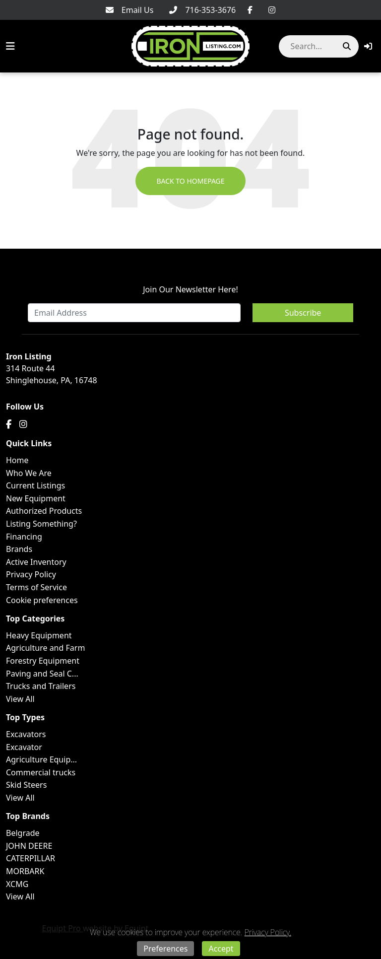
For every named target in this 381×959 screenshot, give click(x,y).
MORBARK (25, 871)
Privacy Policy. (268, 932)
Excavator (24, 747)
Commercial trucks (40, 772)
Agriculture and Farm (45, 647)
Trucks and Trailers (40, 686)
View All (20, 698)
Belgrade (23, 832)
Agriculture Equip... (41, 759)
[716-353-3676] (202, 9)
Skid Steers (26, 784)
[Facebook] (250, 9)
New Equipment (35, 498)
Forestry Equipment (42, 660)
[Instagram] (271, 9)
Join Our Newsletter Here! (190, 289)
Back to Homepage (190, 181)
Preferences (165, 948)
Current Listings (35, 485)
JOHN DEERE (29, 845)
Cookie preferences (42, 600)
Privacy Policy (31, 574)
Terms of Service (36, 587)
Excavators (26, 734)
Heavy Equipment (39, 635)
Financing (24, 536)
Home (17, 460)
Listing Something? (41, 523)
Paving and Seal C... (42, 673)
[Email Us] (130, 9)
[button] (368, 46)
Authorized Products (44, 510)
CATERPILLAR (30, 858)
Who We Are (29, 473)
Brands (19, 549)
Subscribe (303, 312)
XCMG (17, 884)
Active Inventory (36, 561)
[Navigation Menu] (10, 46)
